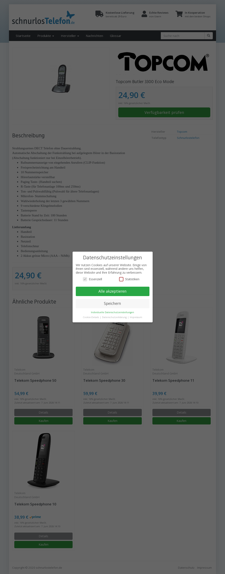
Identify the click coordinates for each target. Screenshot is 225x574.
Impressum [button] (136, 317)
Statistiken (129, 279)
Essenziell (92, 279)
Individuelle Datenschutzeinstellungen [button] (112, 312)
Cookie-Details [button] (91, 317)
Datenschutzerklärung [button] (114, 317)
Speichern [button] (112, 303)
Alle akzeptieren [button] (112, 291)
